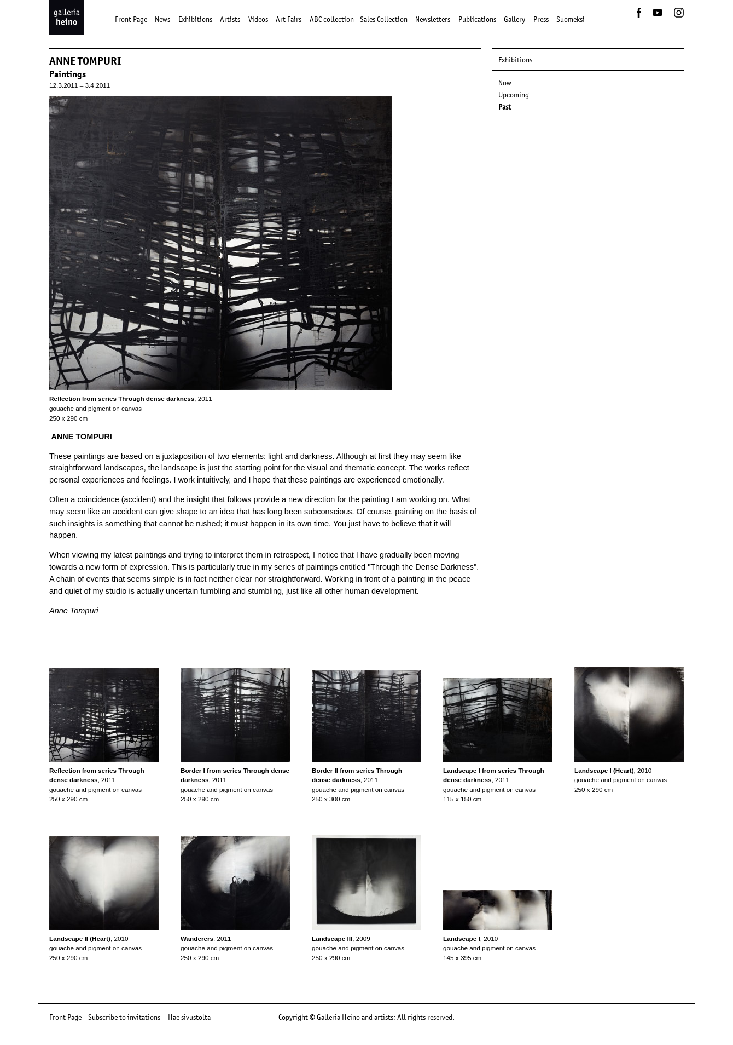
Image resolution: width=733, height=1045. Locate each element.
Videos (258, 19)
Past (504, 106)
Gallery (514, 19)
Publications (477, 19)
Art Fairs (288, 19)
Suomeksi (570, 19)
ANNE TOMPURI (81, 436)
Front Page (131, 19)
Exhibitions (195, 19)
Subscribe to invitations (124, 1017)
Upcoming (513, 94)
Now (504, 82)
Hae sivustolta (189, 1017)
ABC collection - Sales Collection (359, 19)
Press (541, 19)
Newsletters (432, 19)
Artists (230, 19)
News (162, 19)
